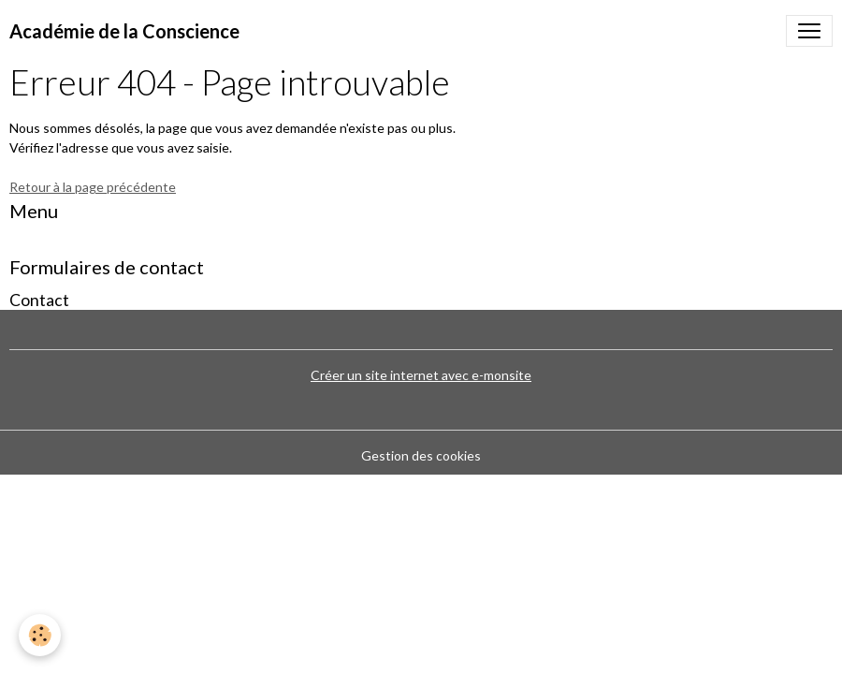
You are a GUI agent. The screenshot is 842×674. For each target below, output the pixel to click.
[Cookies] (40, 635)
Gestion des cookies (421, 455)
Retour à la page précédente (92, 187)
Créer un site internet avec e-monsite (421, 375)
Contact (39, 300)
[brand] (124, 31)
